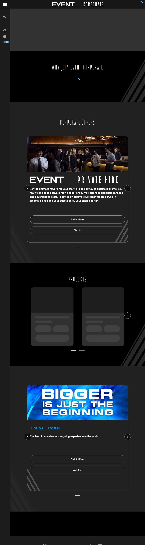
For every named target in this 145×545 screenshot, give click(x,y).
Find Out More (77, 219)
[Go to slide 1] (73, 350)
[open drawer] (5, 4)
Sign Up (77, 230)
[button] (5, 16)
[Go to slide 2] (82, 350)
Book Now (77, 470)
